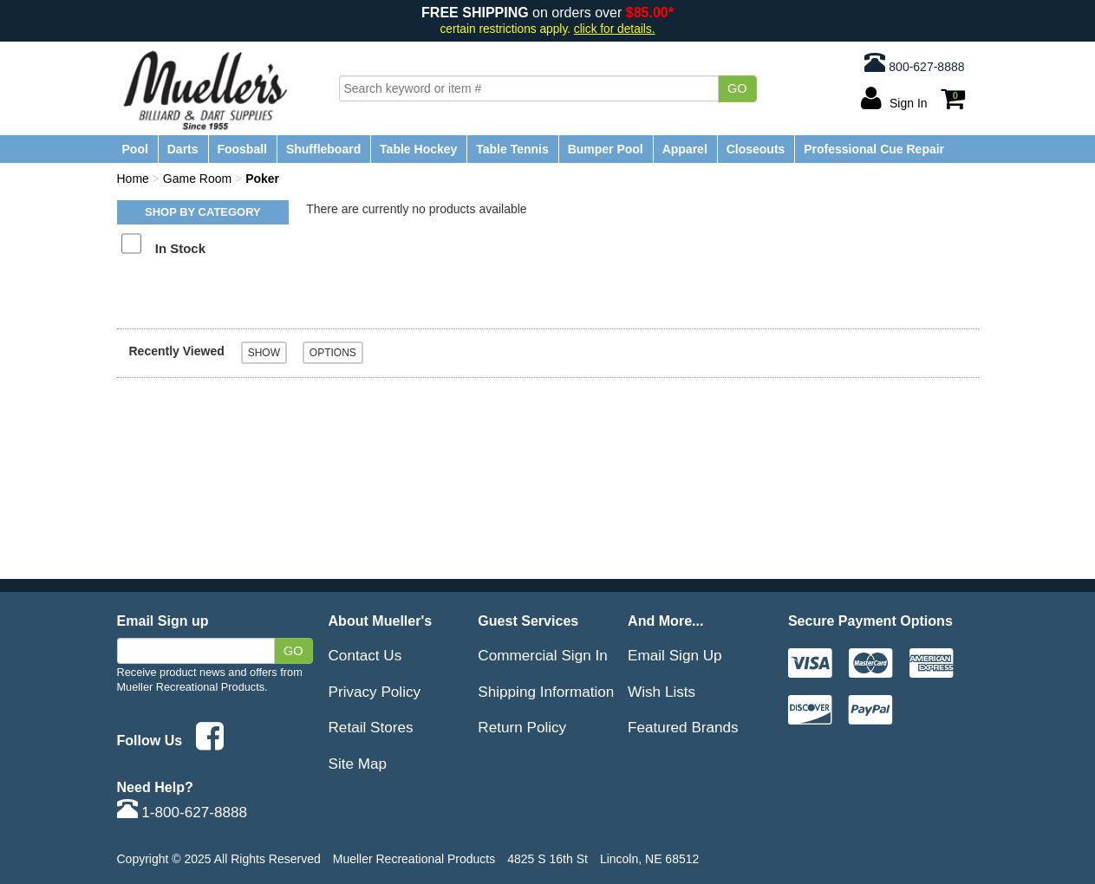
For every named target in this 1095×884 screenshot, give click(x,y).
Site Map (358, 763)
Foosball (242, 149)
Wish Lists (661, 691)
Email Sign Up (675, 655)
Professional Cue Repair (874, 149)
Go (737, 88)
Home (133, 178)
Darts (183, 149)
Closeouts (756, 149)
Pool (135, 149)
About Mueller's (381, 620)
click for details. (614, 29)
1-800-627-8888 (182, 812)
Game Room (197, 178)
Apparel (684, 149)
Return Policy (522, 727)
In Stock (180, 248)
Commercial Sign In (542, 655)
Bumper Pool (605, 149)
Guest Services (528, 620)
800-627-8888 (914, 62)
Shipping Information (546, 691)
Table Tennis (512, 149)
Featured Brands (683, 727)
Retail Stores (371, 727)
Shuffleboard (323, 149)
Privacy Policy (375, 691)
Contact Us (365, 655)
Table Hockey (418, 149)
